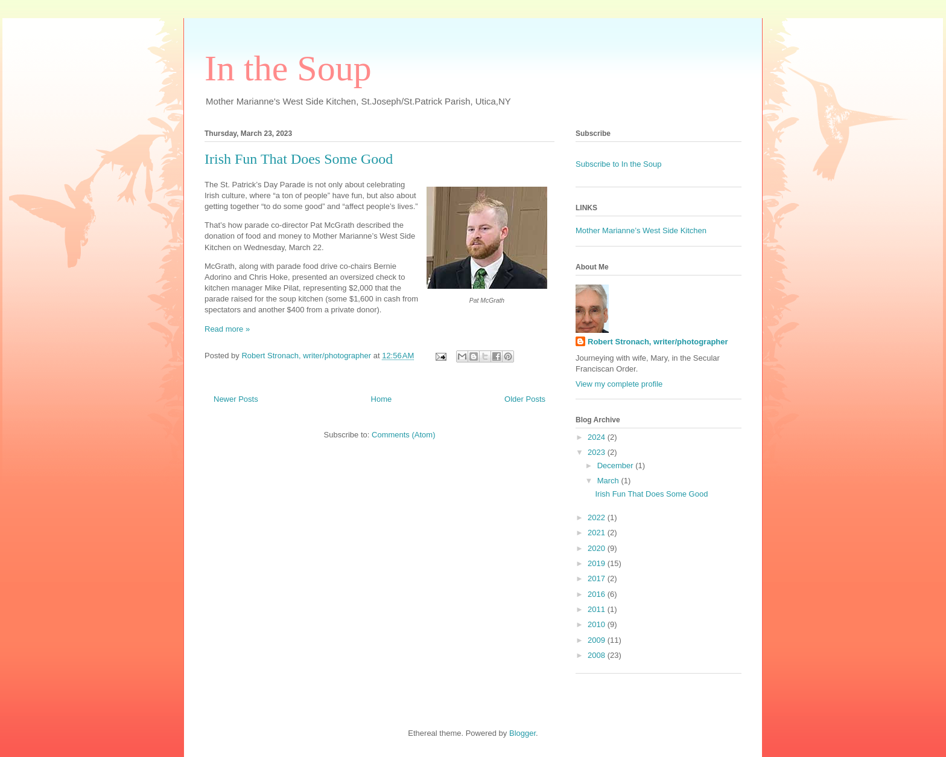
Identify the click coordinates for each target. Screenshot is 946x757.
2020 (598, 548)
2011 (598, 609)
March (609, 480)
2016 (598, 594)
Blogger (522, 733)
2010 (598, 624)
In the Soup (288, 68)
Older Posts (524, 399)
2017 (598, 578)
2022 (598, 517)
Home (381, 399)
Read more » (227, 328)
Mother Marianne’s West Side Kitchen (641, 230)
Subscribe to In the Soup (618, 164)
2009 (598, 640)
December (616, 465)
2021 (598, 532)
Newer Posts (236, 399)
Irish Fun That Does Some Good (299, 159)
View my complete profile (619, 383)
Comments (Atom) (403, 434)
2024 (598, 437)
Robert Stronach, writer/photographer (658, 341)
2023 (598, 452)
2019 (598, 563)
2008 (598, 655)
